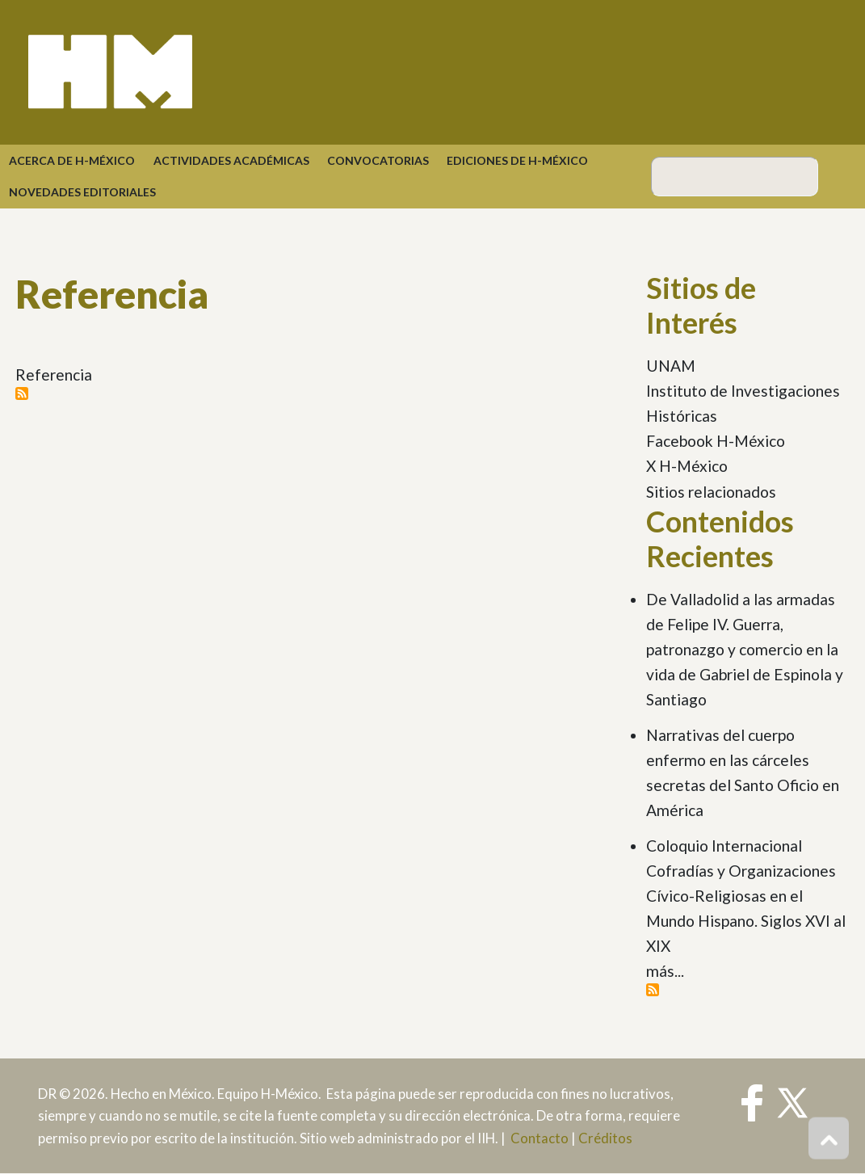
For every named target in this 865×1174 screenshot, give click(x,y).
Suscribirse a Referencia (21, 393)
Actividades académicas (231, 160)
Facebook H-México (715, 440)
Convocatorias (378, 160)
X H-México (687, 466)
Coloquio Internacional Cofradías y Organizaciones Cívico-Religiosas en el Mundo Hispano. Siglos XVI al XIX (746, 895)
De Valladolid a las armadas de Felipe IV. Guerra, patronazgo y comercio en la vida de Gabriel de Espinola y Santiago (744, 649)
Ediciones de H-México (517, 160)
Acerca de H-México (72, 160)
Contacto (539, 1138)
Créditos (605, 1138)
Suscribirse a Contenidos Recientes (652, 989)
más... (665, 971)
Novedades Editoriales (82, 192)
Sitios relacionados (711, 491)
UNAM (670, 365)
